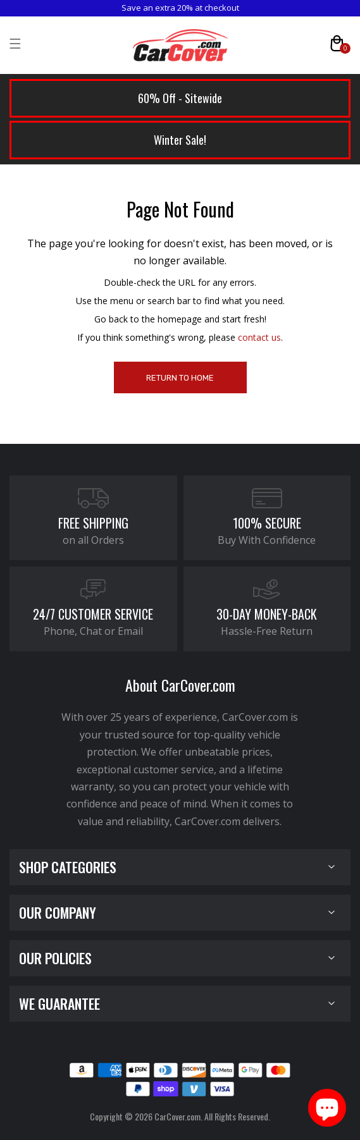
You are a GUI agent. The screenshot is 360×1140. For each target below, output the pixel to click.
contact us (259, 337)
